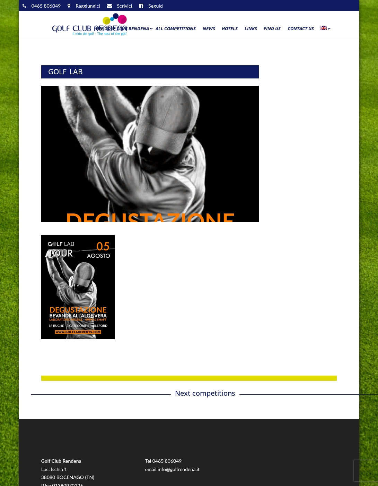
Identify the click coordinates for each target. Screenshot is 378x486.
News (209, 29)
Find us (272, 29)
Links (251, 29)
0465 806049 (167, 461)
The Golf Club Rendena (122, 29)
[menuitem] (325, 30)
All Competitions (176, 29)
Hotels (230, 29)
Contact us (301, 29)
